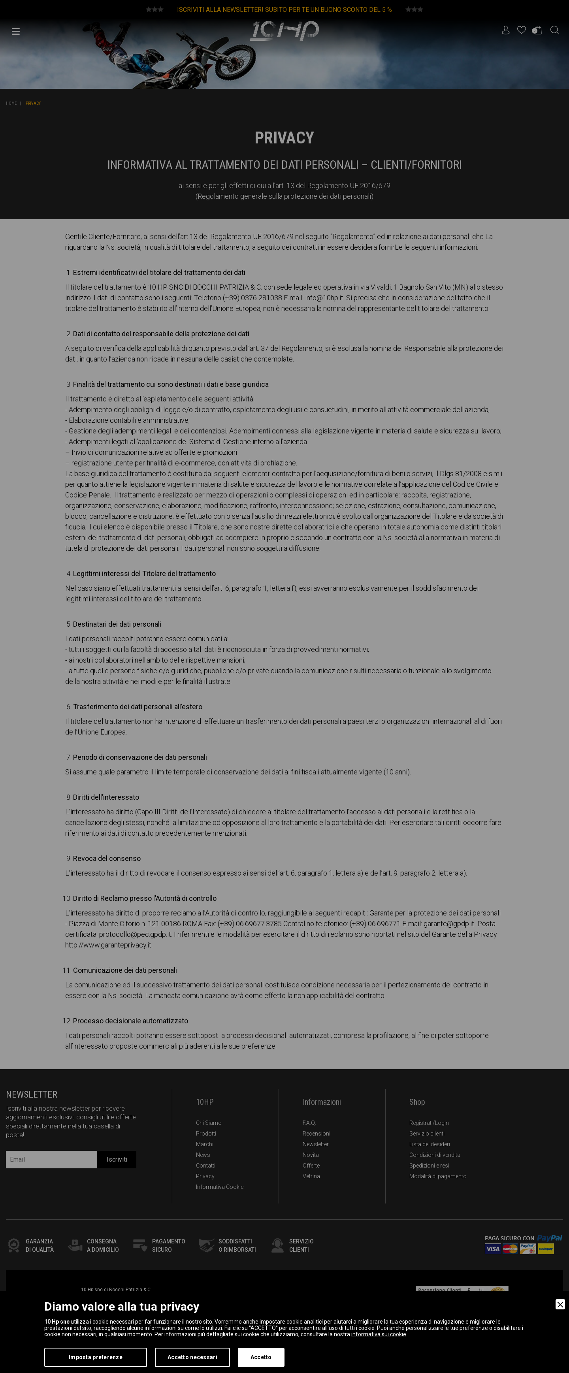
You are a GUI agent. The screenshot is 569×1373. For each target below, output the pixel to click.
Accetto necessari (192, 1357)
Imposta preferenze (95, 1357)
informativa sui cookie (378, 1334)
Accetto (261, 1357)
